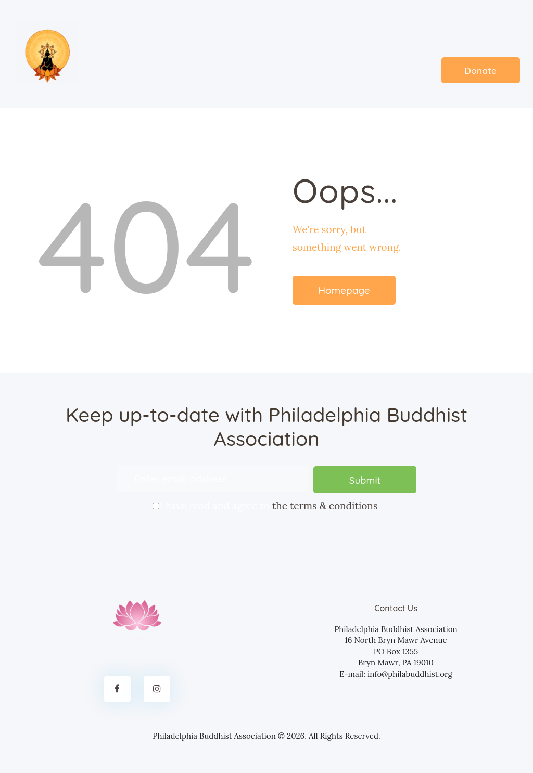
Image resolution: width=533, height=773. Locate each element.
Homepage (344, 290)
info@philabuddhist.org (409, 673)
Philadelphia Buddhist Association (214, 735)
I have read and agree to (266, 504)
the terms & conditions (325, 505)
